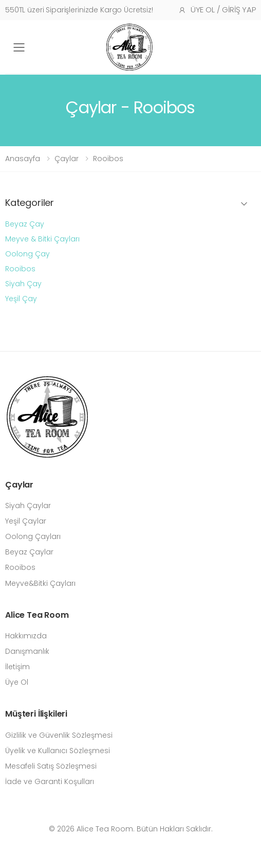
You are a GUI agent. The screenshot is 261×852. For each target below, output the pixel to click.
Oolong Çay (27, 254)
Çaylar (66, 158)
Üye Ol (16, 682)
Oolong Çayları (33, 536)
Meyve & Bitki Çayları (42, 239)
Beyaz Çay (24, 224)
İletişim (17, 667)
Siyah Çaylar (28, 505)
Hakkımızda (26, 636)
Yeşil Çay (21, 298)
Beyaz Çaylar (29, 552)
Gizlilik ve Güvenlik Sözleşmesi (59, 735)
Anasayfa (22, 158)
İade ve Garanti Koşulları (49, 781)
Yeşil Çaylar (25, 521)
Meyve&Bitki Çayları (40, 583)
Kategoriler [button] (29, 203)
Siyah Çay (23, 284)
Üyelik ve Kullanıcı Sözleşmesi (57, 750)
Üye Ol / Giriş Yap (217, 9)
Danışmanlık (27, 651)
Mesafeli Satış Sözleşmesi (51, 766)
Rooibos (108, 158)
